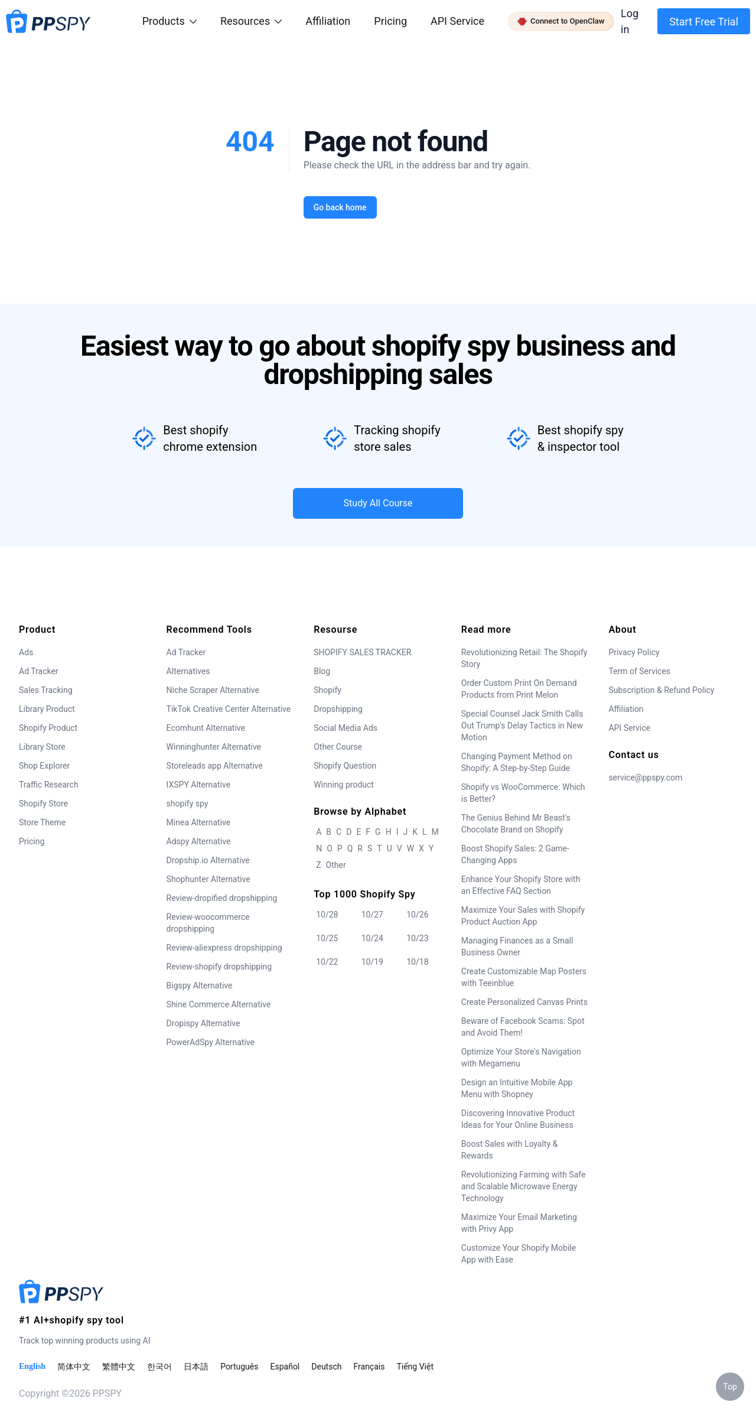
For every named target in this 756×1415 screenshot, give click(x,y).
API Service (457, 21)
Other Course (338, 747)
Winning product (344, 784)
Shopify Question (345, 765)
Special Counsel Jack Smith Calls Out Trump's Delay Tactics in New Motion (522, 725)
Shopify (327, 690)
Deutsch (326, 1366)
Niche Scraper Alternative (213, 690)
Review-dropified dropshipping (222, 898)
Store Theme (42, 822)
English (32, 1366)
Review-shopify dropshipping (219, 966)
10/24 (372, 938)
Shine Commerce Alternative (219, 1004)
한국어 (159, 1366)
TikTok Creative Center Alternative (229, 709)
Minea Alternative (199, 822)
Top (730, 1386)
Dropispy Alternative (203, 1023)
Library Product (47, 709)
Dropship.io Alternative (208, 860)
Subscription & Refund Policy (661, 690)
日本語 (196, 1366)
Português (239, 1366)
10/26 (417, 914)
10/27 (372, 914)
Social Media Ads (345, 728)
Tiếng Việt (415, 1366)
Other (336, 865)
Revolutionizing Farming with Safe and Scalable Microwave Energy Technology (523, 1186)
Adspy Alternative (199, 841)
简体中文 (73, 1366)
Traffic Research (49, 784)
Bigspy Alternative (200, 985)
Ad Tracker (38, 671)
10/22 (327, 962)
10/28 (327, 914)
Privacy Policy (633, 652)
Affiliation (625, 709)
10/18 (417, 962)
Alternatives (188, 671)
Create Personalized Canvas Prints (524, 1002)
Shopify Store (43, 803)
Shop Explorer (44, 765)
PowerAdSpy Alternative (211, 1042)
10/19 (372, 962)
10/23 (417, 938)
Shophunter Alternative (208, 879)
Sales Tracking (46, 690)
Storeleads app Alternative (215, 765)
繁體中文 (118, 1366)
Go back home (339, 207)
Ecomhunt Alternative (206, 728)
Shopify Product (48, 728)
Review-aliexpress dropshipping (224, 947)
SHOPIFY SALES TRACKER (362, 652)
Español (284, 1366)
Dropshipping (338, 709)
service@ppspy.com (645, 777)
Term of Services (639, 671)
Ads (26, 652)
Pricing (390, 21)
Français (368, 1366)
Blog (322, 671)
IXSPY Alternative (198, 784)
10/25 (327, 938)
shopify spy (187, 803)
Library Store (42, 747)
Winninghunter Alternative (214, 747)
